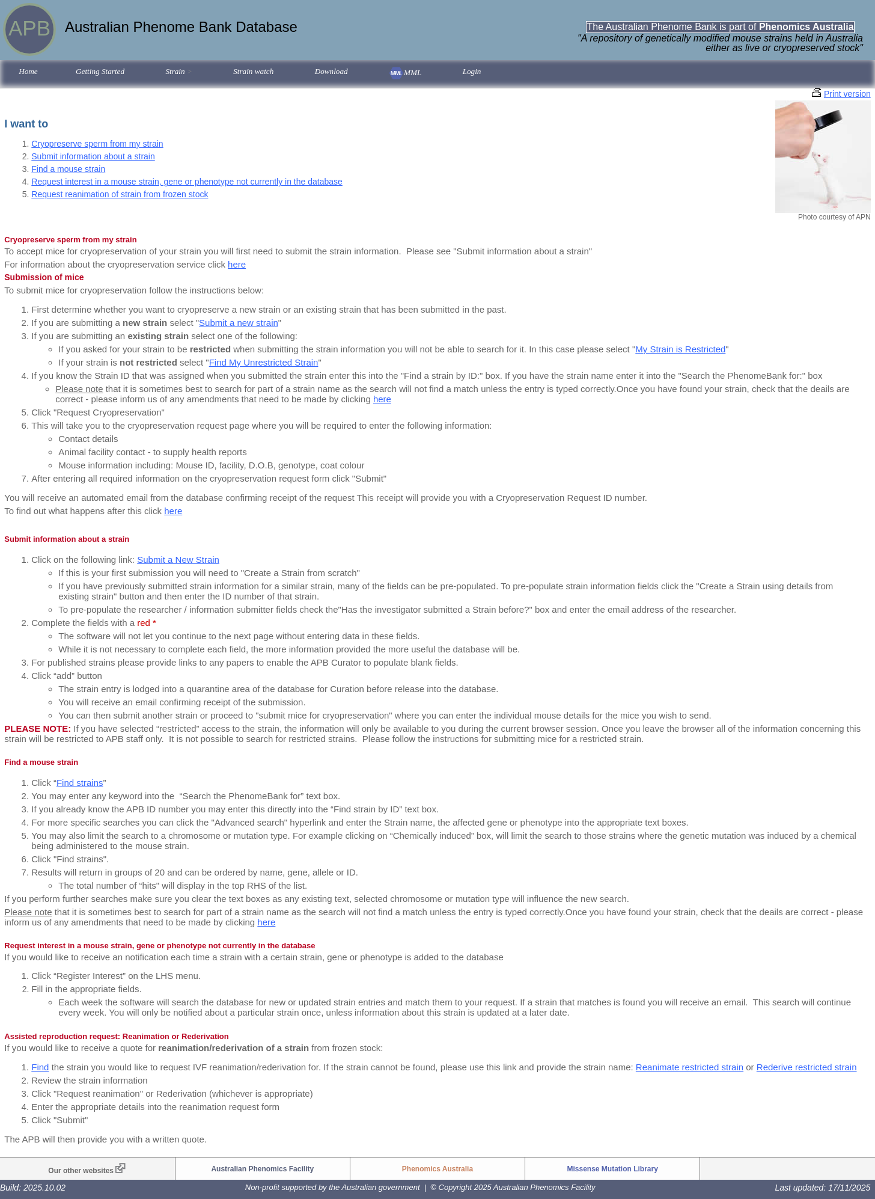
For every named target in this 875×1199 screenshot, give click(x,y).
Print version (847, 94)
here (237, 264)
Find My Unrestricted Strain (264, 362)
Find (40, 1067)
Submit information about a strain (92, 156)
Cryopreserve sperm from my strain (97, 144)
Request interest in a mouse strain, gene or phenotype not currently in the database (187, 181)
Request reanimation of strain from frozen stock (119, 194)
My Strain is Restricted (680, 349)
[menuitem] (28, 72)
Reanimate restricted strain (689, 1067)
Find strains (79, 782)
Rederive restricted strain (807, 1067)
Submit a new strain (238, 322)
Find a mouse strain (68, 169)
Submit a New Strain (178, 559)
